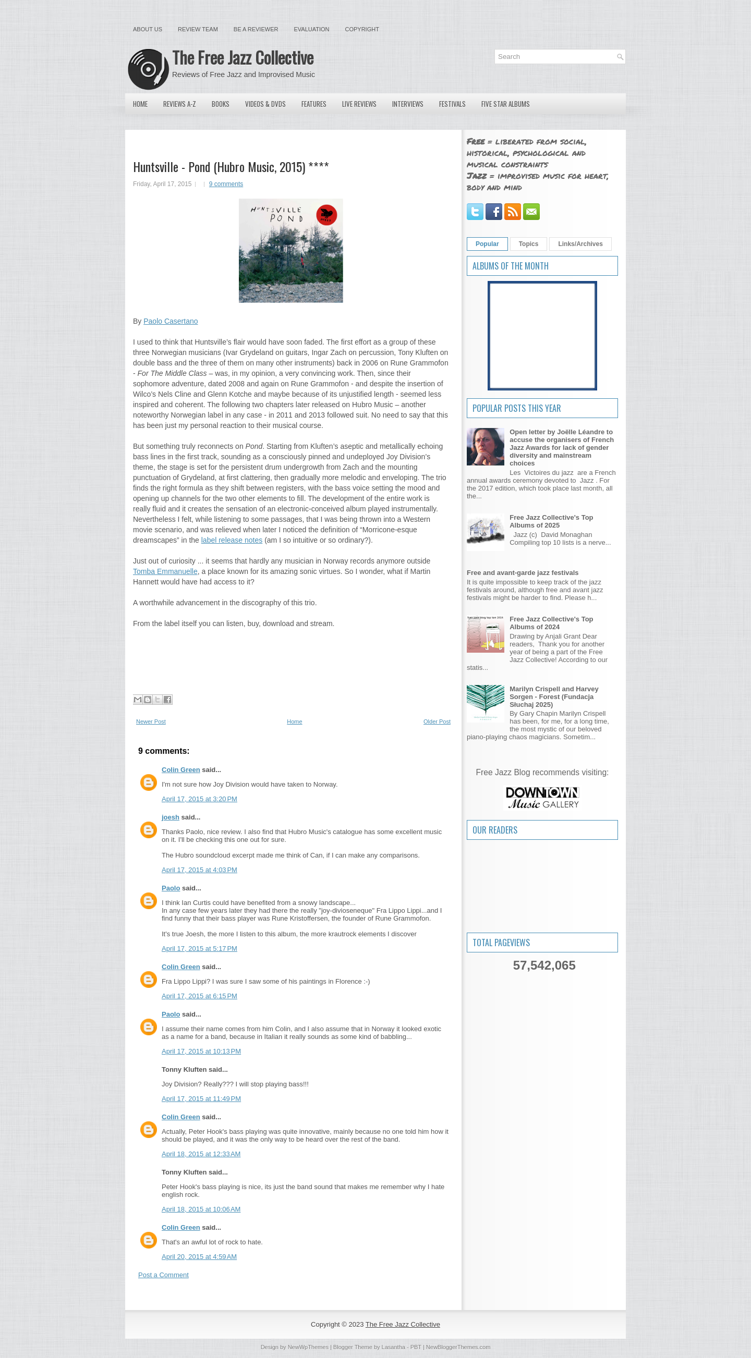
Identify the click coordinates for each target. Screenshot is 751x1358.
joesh (170, 817)
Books (220, 104)
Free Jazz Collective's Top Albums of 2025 (551, 521)
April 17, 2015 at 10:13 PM (201, 1051)
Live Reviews (359, 104)
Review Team (198, 29)
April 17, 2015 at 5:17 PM (199, 948)
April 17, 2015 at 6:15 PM (199, 996)
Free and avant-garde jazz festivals (523, 573)
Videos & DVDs (265, 104)
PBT (415, 1347)
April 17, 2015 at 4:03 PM (199, 870)
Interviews (407, 104)
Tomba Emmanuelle (165, 571)
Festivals (452, 104)
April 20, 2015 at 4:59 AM (199, 1257)
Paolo (171, 888)
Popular (487, 244)
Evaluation (311, 29)
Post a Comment (163, 1275)
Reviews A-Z (179, 104)
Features (313, 104)
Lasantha (393, 1347)
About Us (147, 29)
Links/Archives (580, 244)
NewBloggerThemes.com (458, 1347)
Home (140, 104)
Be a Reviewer (256, 29)
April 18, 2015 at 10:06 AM (201, 1209)
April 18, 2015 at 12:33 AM (201, 1154)
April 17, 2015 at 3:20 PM (199, 799)
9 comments (226, 184)
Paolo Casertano (170, 321)
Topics (529, 244)
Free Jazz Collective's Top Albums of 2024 (551, 623)
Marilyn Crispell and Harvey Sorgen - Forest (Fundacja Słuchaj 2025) (554, 696)
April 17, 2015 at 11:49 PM (201, 1099)
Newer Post (151, 721)
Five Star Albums (505, 104)
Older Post (437, 721)
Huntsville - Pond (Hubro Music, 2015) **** (231, 166)
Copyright (362, 29)
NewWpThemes (308, 1347)
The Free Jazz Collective (242, 57)
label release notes (232, 540)
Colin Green (181, 770)
